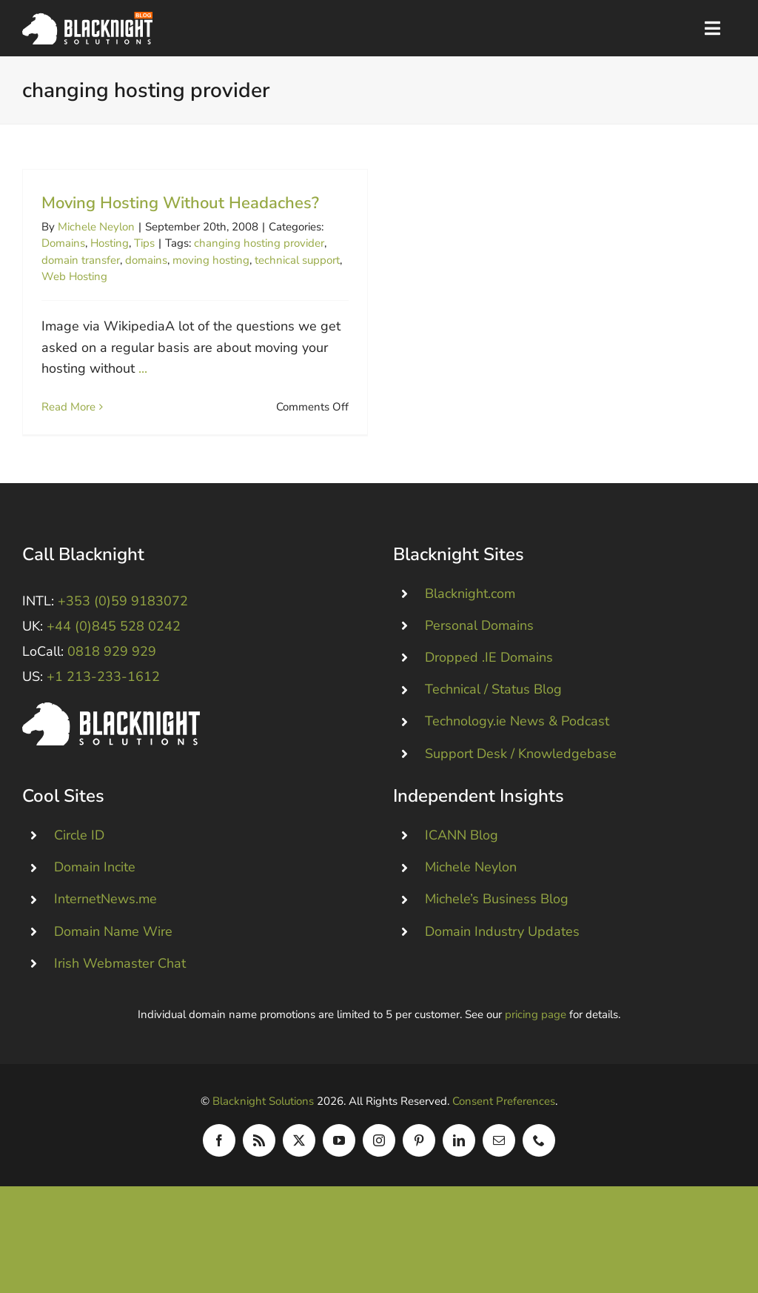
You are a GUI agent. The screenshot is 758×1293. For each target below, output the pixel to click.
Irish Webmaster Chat (120, 982)
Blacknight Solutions (263, 1120)
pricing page (535, 1033)
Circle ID (79, 854)
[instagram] (379, 1159)
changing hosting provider (259, 243)
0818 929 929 (111, 670)
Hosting (109, 243)
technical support (297, 260)
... (142, 368)
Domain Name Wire (113, 951)
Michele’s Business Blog (496, 918)
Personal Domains (479, 645)
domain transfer (80, 260)
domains (146, 260)
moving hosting (210, 260)
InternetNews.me (105, 918)
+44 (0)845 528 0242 (114, 645)
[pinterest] (419, 1159)
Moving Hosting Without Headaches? (180, 203)
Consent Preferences (503, 1120)
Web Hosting (74, 276)
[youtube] (339, 1159)
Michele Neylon (96, 226)
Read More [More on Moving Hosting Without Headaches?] (68, 406)
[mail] (499, 1159)
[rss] (259, 1159)
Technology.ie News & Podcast (517, 740)
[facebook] (219, 1159)
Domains (63, 243)
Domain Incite (94, 886)
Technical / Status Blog (493, 708)
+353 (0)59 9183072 (123, 620)
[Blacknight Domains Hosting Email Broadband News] (87, 18)
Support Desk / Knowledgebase (521, 773)
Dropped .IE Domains (489, 676)
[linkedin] (459, 1159)
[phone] (539, 1159)
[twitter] (299, 1159)
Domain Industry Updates (502, 951)
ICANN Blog (461, 854)
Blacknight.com (470, 613)
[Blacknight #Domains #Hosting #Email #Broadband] (111, 728)
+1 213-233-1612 (103, 696)
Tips (144, 243)
